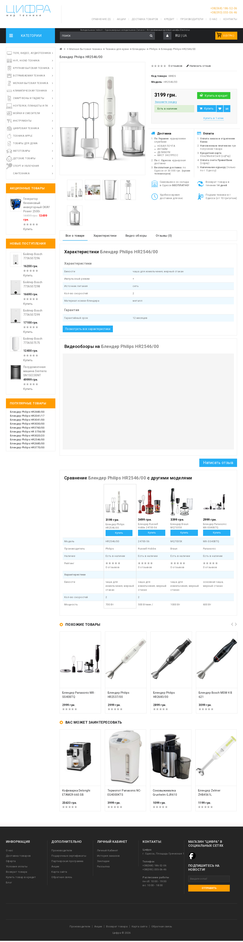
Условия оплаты (17, 866)
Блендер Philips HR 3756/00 (27, 431)
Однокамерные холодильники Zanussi (125, 30)
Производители (191, 19)
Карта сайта (59, 871)
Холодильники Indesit (91, 30)
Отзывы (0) (164, 235)
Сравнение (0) (101, 19)
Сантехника (21, 173)
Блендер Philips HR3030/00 (27, 423)
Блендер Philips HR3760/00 (27, 427)
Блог (9, 882)
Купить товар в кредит (21, 877)
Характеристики (105, 235)
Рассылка (103, 866)
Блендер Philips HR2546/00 (27, 439)
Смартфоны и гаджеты (28, 98)
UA (184, 35)
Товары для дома (25, 143)
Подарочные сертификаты (68, 855)
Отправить (209, 888)
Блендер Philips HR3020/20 (27, 435)
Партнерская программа (67, 861)
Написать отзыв (198, 65)
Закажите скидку (166, 101)
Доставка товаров (18, 855)
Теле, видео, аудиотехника (32, 53)
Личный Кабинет (107, 850)
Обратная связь (61, 877)
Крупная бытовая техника (31, 68)
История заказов (108, 855)
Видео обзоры (136, 235)
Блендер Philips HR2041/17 (27, 415)
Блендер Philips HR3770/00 (27, 447)
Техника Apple (23, 135)
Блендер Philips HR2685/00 (27, 443)
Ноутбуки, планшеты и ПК (30, 105)
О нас (9, 850)
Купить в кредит (216, 95)
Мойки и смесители (26, 113)
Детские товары (24, 158)
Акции (55, 866)
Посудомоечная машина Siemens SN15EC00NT (35, 371)
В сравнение (227, 108)
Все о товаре (75, 235)
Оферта (11, 861)
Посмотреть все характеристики (88, 329)
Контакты (230, 19)
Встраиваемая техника (29, 75)
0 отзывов (175, 65)
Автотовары (21, 151)
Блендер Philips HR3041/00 (27, 419)
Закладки (103, 861)
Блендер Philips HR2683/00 (27, 411)
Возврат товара (16, 871)
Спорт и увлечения (26, 166)
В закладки (219, 108)
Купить (209, 108)
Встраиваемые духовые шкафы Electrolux (168, 30)
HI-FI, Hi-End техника (26, 60)
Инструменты (22, 120)
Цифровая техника (26, 128)
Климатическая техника (30, 90)
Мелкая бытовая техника (30, 83)
